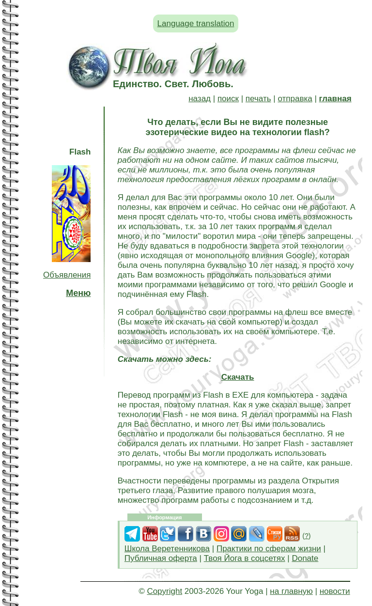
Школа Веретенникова (167, 548)
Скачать (237, 377)
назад (199, 98)
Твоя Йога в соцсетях (244, 558)
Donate (305, 558)
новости (335, 591)
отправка (295, 98)
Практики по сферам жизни (269, 548)
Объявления (67, 275)
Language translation (195, 23)
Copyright (164, 591)
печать (258, 98)
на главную (291, 591)
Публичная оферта (160, 558)
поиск (228, 98)
